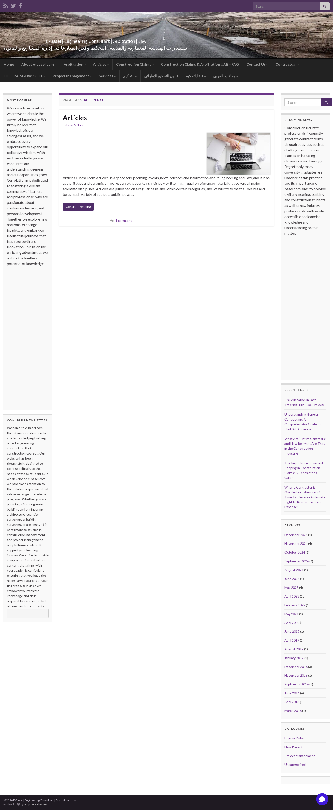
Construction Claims (135, 64)
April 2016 (291, 702)
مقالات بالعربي (225, 76)
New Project (293, 747)
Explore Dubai (294, 738)
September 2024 (296, 561)
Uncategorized (295, 764)
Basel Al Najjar (75, 125)
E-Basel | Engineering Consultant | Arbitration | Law (96, 39)
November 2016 (296, 675)
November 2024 (296, 543)
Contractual (287, 64)
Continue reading (78, 207)
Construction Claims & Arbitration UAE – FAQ (200, 64)
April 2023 (291, 596)
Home (9, 64)
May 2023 (291, 587)
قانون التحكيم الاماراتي (161, 76)
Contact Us (257, 64)
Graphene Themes (35, 804)
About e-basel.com (38, 64)
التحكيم (130, 76)
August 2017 (293, 649)
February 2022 (294, 605)
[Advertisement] (25, 335)
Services (107, 76)
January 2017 (294, 658)
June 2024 (291, 579)
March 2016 (293, 711)
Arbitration (75, 64)
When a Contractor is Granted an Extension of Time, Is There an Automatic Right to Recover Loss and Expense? (305, 497)
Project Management (72, 76)
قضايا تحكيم (195, 76)
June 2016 (291, 693)
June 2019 (291, 631)
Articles (101, 64)
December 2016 (296, 667)
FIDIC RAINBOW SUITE (25, 76)
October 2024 (294, 552)
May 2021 (291, 614)
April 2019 (291, 640)
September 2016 (296, 684)
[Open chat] (322, 799)
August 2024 (293, 570)
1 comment (123, 221)
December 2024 (296, 535)
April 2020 (291, 623)
